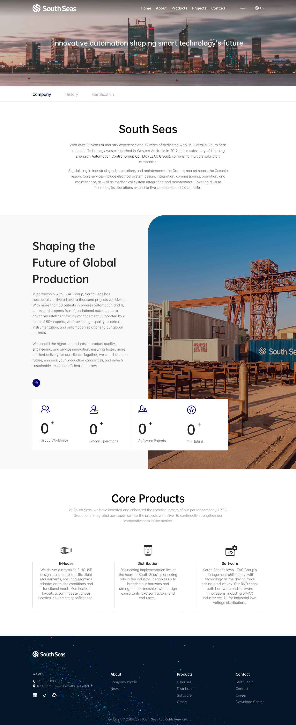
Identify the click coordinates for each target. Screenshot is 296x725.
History (71, 94)
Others (182, 702)
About (161, 8)
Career (241, 695)
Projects (199, 8)
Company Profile (124, 682)
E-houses (184, 682)
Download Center (250, 702)
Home (146, 8)
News (115, 688)
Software (184, 695)
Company (41, 94)
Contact (218, 8)
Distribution (186, 688)
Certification (103, 94)
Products (179, 8)
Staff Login (244, 682)
